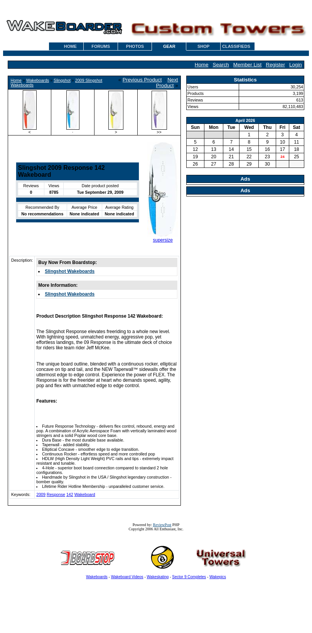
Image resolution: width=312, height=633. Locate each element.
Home (202, 65)
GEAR (169, 46)
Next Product (167, 82)
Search (221, 65)
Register (275, 65)
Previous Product (142, 80)
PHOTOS (135, 46)
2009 (41, 494)
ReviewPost (162, 525)
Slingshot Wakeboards (69, 271)
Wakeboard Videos (127, 577)
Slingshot (62, 80)
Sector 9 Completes (189, 577)
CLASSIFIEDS (236, 46)
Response (56, 494)
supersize (162, 240)
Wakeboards (37, 80)
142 (69, 494)
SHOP (203, 46)
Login (295, 65)
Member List (247, 65)
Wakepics (217, 577)
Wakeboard (84, 494)
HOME (70, 46)
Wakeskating (158, 577)
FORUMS (100, 46)
